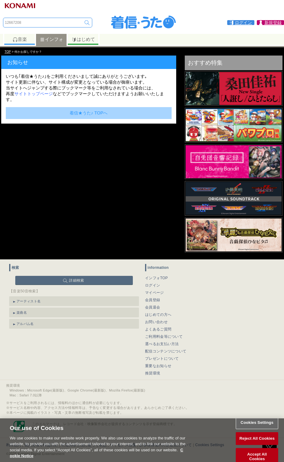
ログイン (152, 285)
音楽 (20, 39)
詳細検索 (76, 280)
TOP (8, 51)
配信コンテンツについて (165, 351)
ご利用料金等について (164, 336)
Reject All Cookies (257, 441)
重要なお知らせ (158, 366)
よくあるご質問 (158, 329)
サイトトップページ (33, 93)
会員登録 (152, 300)
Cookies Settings (257, 426)
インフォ (51, 39)
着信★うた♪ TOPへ (89, 112)
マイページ (154, 293)
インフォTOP (156, 278)
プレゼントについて (162, 358)
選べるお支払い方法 (162, 344)
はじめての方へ (158, 314)
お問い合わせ (156, 322)
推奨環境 (152, 373)
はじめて (83, 39)
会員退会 (152, 307)
